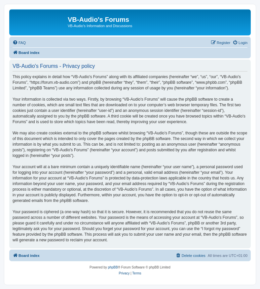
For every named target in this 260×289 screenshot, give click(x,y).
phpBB (113, 267)
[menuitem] (19, 43)
